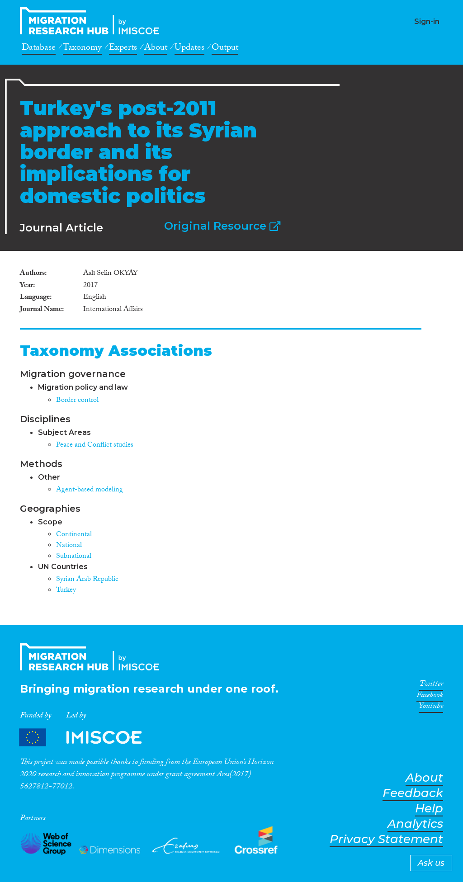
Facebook (429, 696)
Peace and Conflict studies (94, 445)
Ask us (431, 863)
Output (225, 49)
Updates (189, 49)
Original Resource (222, 225)
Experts (123, 49)
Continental (74, 535)
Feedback (413, 793)
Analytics (415, 824)
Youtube (431, 707)
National (69, 546)
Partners (88, 737)
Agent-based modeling (89, 490)
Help (429, 809)
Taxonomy (82, 49)
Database (39, 49)
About (155, 49)
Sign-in (426, 21)
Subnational (73, 557)
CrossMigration (92, 20)
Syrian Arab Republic (87, 580)
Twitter (431, 685)
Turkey (66, 591)
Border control (77, 401)
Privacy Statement (386, 839)
